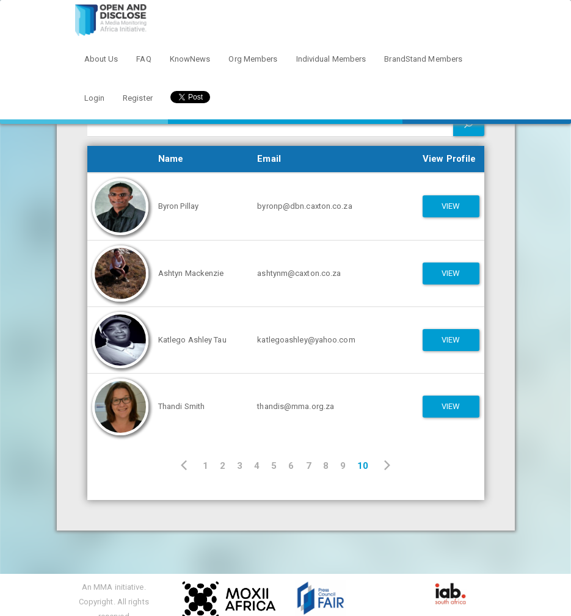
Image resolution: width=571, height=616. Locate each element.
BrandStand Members (423, 58)
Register (138, 98)
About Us (101, 58)
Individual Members (331, 58)
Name (170, 158)
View (451, 206)
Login (94, 98)
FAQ (143, 58)
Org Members (252, 58)
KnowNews (190, 58)
